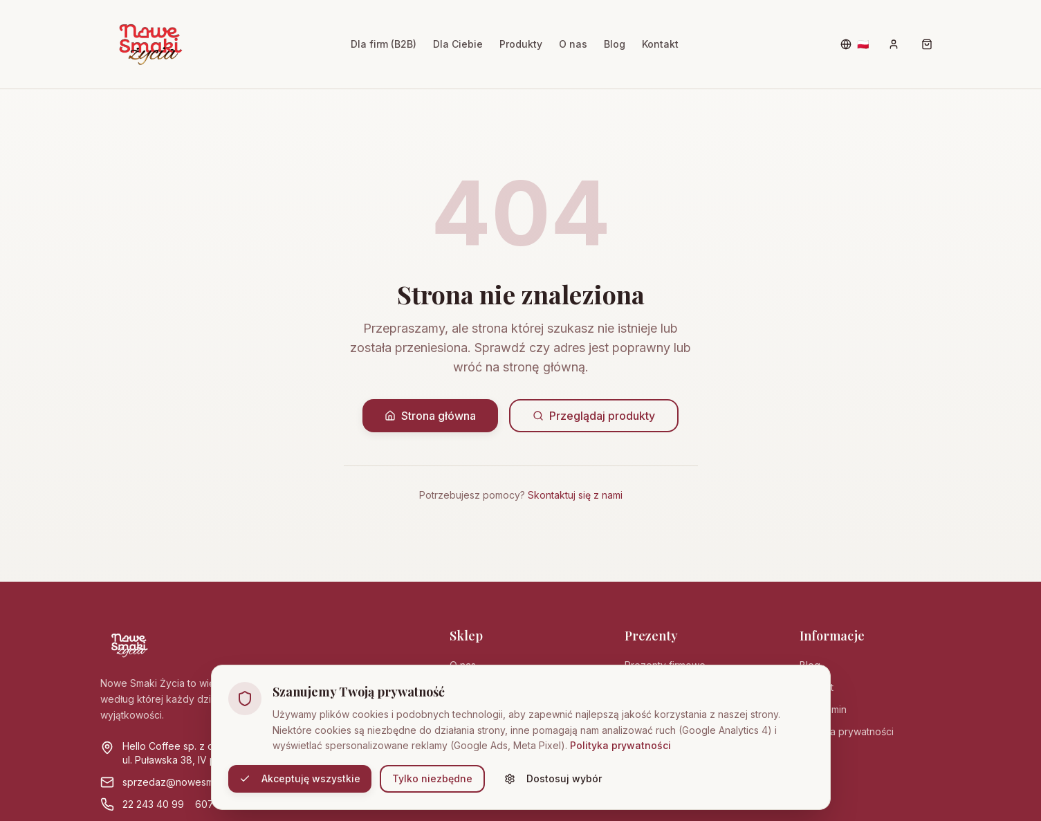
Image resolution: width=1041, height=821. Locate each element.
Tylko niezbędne (432, 778)
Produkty (520, 44)
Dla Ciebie (458, 44)
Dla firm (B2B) (383, 44)
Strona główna (430, 416)
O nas (573, 44)
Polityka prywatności (620, 745)
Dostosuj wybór (553, 778)
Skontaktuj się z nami (575, 495)
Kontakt (660, 44)
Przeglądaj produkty (594, 416)
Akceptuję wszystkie (299, 778)
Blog (614, 44)
